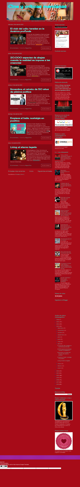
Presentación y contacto (15, 21)
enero (59, 368)
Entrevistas (61, 21)
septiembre (61, 334)
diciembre (60, 328)
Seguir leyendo (46, 48)
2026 (57, 319)
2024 (57, 324)
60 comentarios (14, 48)
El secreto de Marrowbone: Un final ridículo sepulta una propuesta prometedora (66, 227)
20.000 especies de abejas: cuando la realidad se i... (64, 349)
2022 (57, 371)
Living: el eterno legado (23, 147)
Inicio (31, 171)
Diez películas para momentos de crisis (66, 252)
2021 (57, 373)
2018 (57, 379)
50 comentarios (14, 137)
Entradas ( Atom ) (19, 174)
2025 (57, 321)
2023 (57, 326)
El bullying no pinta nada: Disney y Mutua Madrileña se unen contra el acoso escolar (66, 266)
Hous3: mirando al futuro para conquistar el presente (65, 279)
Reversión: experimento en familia (65, 172)
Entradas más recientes (16, 171)
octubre (60, 332)
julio (59, 337)
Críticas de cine (26, 21)
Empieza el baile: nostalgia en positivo (64, 358)
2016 (57, 384)
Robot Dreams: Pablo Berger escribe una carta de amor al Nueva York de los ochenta (66, 213)
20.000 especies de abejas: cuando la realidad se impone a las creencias (30, 60)
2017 (57, 382)
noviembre (61, 330)
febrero (60, 366)
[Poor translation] (5, 466)
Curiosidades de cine (51, 21)
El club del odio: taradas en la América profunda (27, 30)
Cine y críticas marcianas (37, 6)
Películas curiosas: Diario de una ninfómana (65, 199)
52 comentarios (14, 79)
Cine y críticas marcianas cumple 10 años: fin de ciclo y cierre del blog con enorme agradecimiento (63, 158)
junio (59, 339)
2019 (57, 377)
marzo (59, 363)
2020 (57, 375)
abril (59, 343)
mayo (59, 341)
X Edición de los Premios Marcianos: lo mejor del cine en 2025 (66, 185)
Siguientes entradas (45, 171)
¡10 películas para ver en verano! (66, 239)
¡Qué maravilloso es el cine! (38, 21)
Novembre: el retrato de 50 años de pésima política (29, 90)
